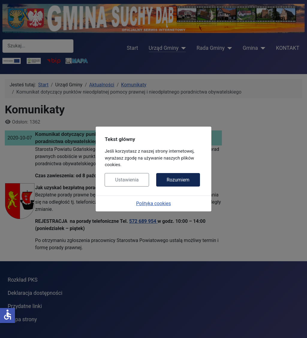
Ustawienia (127, 180)
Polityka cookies (153, 203)
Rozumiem (178, 180)
